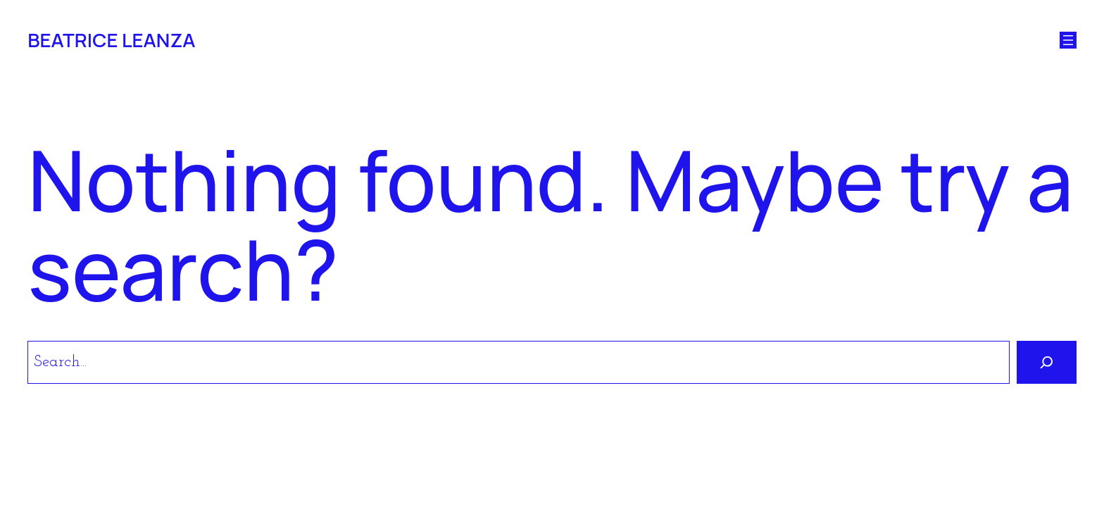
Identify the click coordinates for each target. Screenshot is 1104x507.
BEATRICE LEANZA (111, 39)
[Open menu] (1068, 40)
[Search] (1047, 362)
